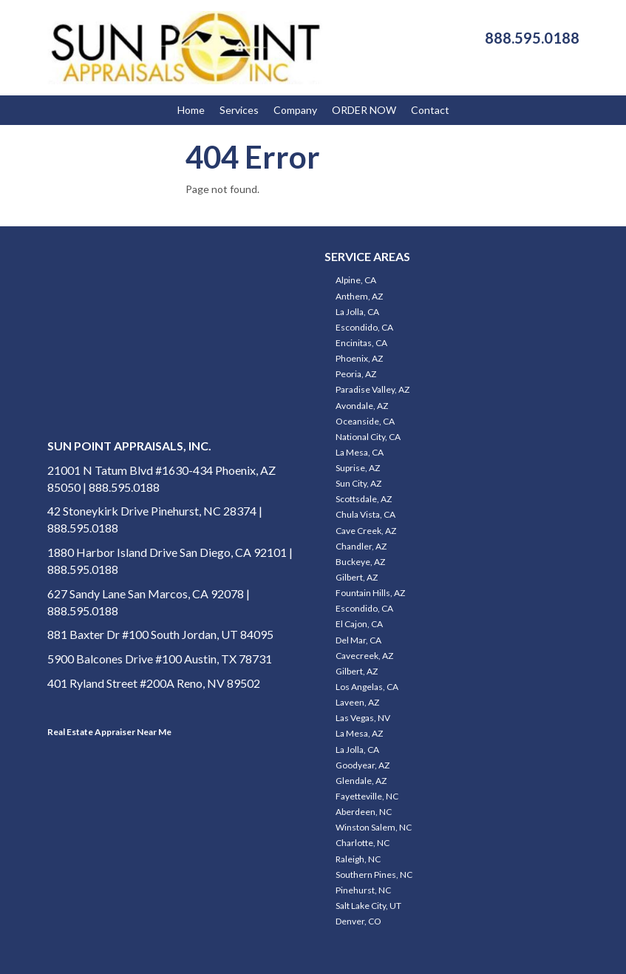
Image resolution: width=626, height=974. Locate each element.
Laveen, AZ (357, 702)
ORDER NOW (364, 110)
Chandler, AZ (361, 546)
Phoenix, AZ (359, 358)
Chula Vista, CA (365, 514)
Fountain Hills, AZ (370, 592)
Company (295, 110)
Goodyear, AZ (362, 765)
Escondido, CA (364, 327)
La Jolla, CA (357, 311)
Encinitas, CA (361, 342)
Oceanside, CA (365, 421)
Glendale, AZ (361, 780)
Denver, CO (358, 921)
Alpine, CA (356, 279)
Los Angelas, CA (367, 686)
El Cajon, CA (359, 623)
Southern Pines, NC (374, 874)
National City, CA (368, 436)
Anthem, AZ (359, 296)
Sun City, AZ (358, 483)
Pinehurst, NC (363, 890)
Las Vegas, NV (363, 717)
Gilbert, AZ (357, 577)
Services (239, 110)
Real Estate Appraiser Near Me (109, 731)
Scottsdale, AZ (364, 498)
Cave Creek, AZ (366, 530)
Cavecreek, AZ (364, 655)
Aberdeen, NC (364, 811)
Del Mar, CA (358, 640)
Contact (430, 110)
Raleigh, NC (358, 859)
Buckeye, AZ (360, 561)
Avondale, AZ (362, 405)
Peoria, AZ (356, 373)
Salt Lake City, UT (368, 905)
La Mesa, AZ (359, 733)
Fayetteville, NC (367, 796)
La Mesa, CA (360, 452)
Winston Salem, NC (374, 827)
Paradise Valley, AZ (372, 389)
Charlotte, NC (362, 842)
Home (191, 110)
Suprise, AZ (358, 467)
